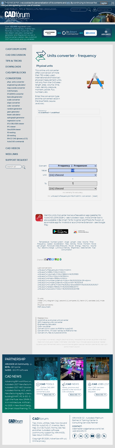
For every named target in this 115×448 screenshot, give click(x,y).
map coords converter (16, 88)
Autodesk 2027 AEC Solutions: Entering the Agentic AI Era (31, 387)
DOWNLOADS (13, 66)
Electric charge (48, 248)
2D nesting (11, 135)
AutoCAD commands (15, 141)
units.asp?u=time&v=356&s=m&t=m (52, 278)
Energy (78, 246)
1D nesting (11, 132)
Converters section (16, 37)
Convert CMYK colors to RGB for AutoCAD (55, 329)
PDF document (44, 307)
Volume (85, 242)
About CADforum (44, 435)
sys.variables (29, 39)
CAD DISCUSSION (16, 54)
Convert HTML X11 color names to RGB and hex (57, 331)
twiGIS (8, 370)
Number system (57, 242)
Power (71, 246)
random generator (14, 109)
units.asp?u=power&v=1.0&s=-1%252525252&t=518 (58, 289)
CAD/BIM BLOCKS (16, 72)
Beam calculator (16, 33)
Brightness (75, 248)
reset (95, 196)
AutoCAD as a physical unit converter (53, 320)
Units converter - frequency (65, 55)
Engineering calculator (47, 324)
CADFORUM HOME (16, 49)
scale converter (13, 100)
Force (79, 244)
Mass (67, 244)
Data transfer (86, 248)
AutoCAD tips (18, 29)
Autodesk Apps (77, 217)
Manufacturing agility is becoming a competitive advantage (32, 393)
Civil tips (16, 31)
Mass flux (85, 246)
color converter (13, 106)
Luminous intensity (62, 248)
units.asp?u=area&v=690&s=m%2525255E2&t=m (58, 287)
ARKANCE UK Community (17, 364)
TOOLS (47, 384)
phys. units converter (15, 82)
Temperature (44, 242)
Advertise (54, 438)
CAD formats (12, 91)
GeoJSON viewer (14, 129)
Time (91, 242)
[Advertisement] (75, 117)
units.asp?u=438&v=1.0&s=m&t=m (52, 272)
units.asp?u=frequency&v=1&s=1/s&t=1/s (66, 196)
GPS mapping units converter (50, 322)
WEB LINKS (12, 154)
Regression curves (25, 35)
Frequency (41, 244)
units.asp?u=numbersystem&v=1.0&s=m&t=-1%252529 (60, 283)
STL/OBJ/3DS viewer (15, 124)
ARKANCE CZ (78, 418)
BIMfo (7, 367)
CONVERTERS (13, 78)
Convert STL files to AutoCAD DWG (52, 333)
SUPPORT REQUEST (17, 159)
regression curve (14, 121)
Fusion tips (25, 31)
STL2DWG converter (15, 94)
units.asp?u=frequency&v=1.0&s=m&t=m (54, 270)
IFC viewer (11, 127)
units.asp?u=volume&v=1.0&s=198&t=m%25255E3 (58, 274)
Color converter (44, 326)
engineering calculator (16, 85)
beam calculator (13, 115)
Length (73, 242)
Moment (86, 244)
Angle (67, 242)
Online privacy (39, 441)
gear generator (13, 112)
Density (73, 244)
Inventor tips (30, 29)
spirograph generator (15, 118)
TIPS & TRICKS (14, 60)
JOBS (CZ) (101, 384)
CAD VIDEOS (13, 148)
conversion (86, 196)
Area (79, 242)
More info (49, 395)
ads (68, 3)
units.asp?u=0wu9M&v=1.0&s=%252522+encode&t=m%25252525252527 (68, 285)
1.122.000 (13, 27)
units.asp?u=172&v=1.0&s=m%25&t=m (53, 276)
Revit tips (9, 31)
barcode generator (14, 97)
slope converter (13, 103)
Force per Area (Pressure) (57, 246)
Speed (49, 244)
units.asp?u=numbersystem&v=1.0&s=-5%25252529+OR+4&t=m (64, 280)
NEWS (72, 384)
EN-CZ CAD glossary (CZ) (17, 138)
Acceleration (59, 244)
